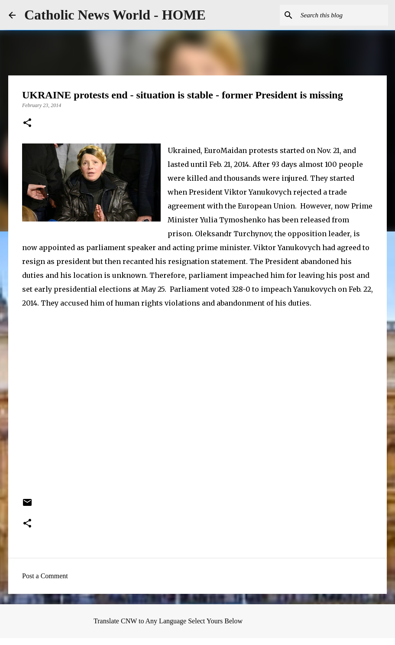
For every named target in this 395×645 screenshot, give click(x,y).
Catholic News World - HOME (115, 15)
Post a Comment (45, 576)
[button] (27, 123)
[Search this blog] (342, 15)
